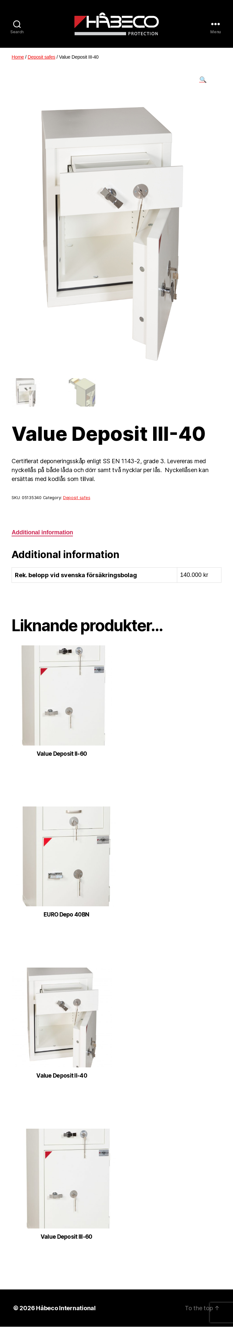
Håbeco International (66, 1308)
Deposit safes (41, 57)
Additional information (42, 532)
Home (18, 57)
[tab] (42, 532)
